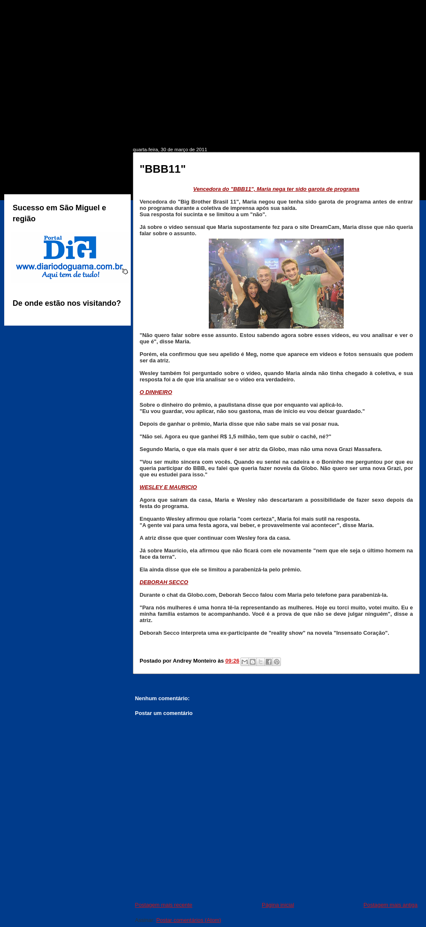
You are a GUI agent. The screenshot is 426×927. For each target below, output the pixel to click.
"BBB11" (163, 169)
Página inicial (278, 905)
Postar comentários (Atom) (188, 920)
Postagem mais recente (163, 905)
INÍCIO (28, 133)
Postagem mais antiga (391, 905)
